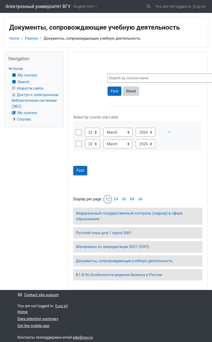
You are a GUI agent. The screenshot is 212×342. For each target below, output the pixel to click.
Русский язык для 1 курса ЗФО (103, 232)
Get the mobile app (33, 325)
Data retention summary (37, 319)
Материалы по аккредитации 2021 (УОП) (112, 246)
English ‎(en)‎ (84, 6)
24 (116, 199)
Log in (199, 6)
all (140, 199)
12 (107, 199)
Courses (24, 119)
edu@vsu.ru (83, 337)
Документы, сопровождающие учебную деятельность (124, 261)
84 (132, 199)
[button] (148, 6)
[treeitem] (33, 94)
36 (124, 199)
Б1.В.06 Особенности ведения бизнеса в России (119, 274)
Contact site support (38, 295)
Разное (31, 38)
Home (14, 38)
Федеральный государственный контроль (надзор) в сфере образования (129, 216)
